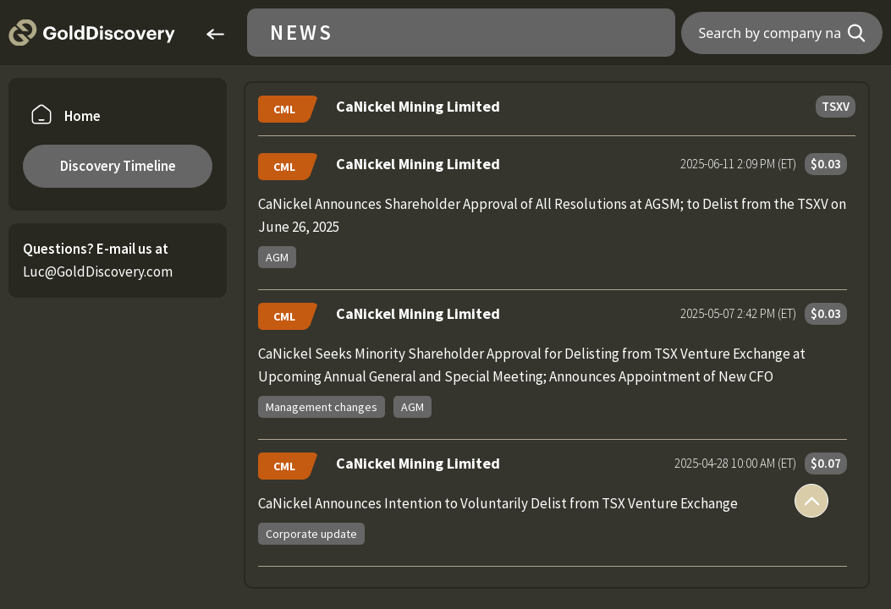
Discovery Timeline (118, 165)
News (301, 32)
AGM (277, 257)
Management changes (321, 406)
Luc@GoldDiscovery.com (98, 271)
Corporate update (311, 533)
